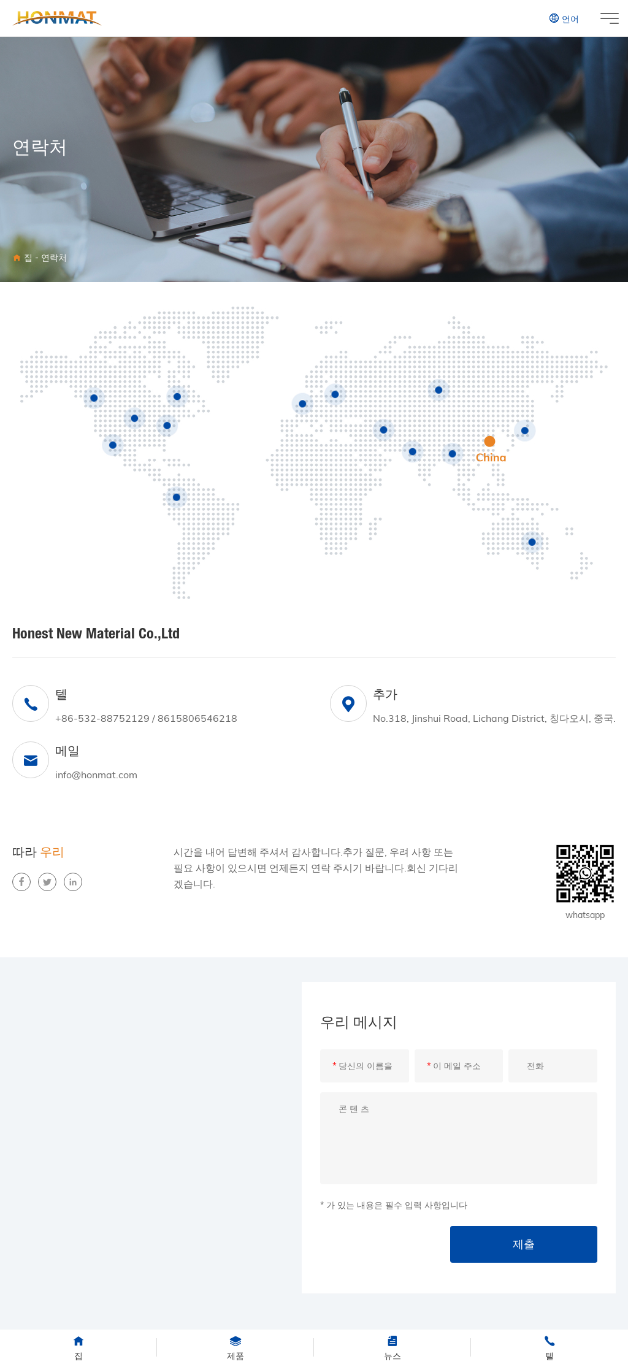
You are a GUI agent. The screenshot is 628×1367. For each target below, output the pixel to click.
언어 (563, 18)
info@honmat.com (96, 774)
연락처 (54, 257)
